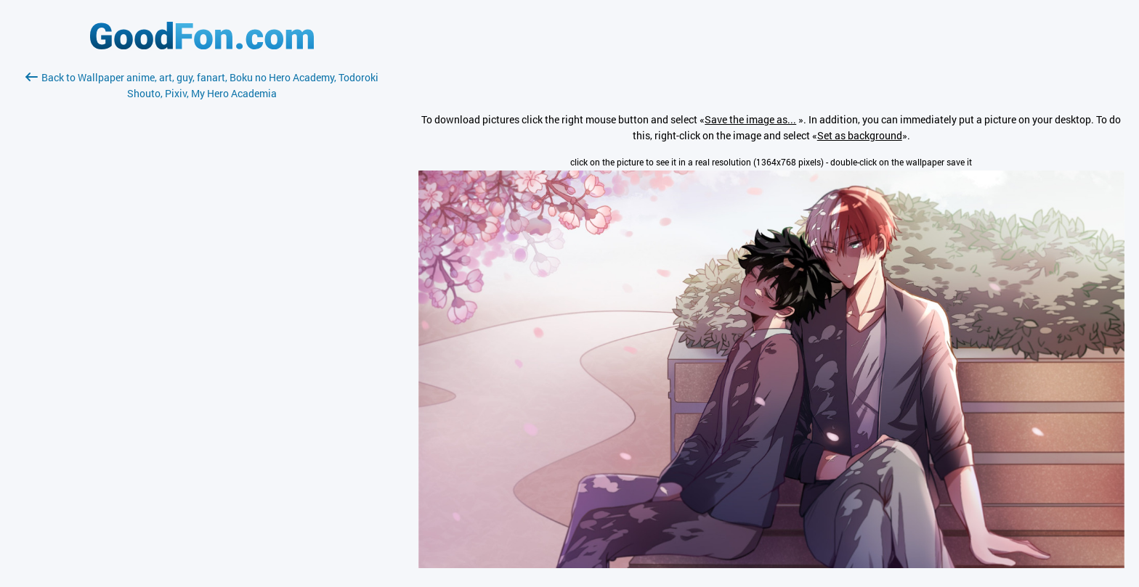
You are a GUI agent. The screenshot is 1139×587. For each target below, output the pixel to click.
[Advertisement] (202, 273)
